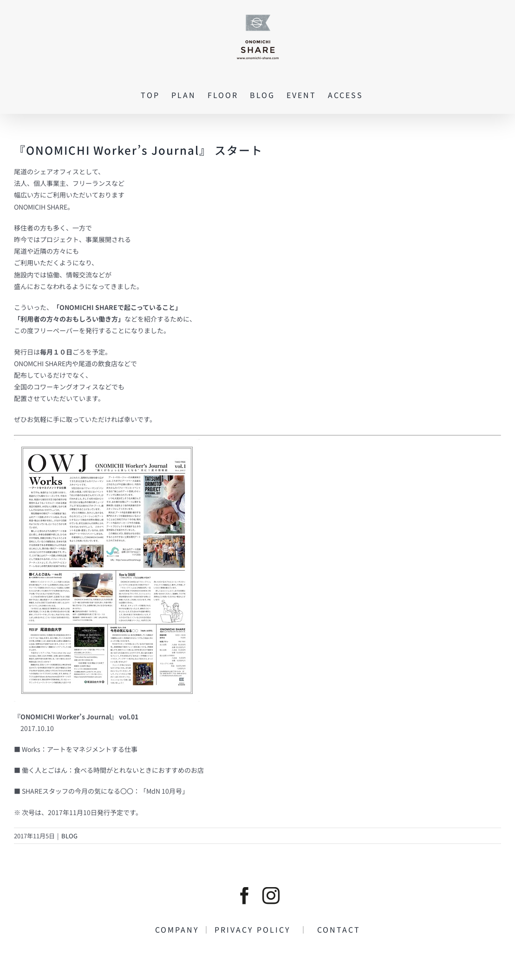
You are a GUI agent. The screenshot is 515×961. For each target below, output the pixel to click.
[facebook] (244, 895)
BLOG (69, 835)
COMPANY (178, 929)
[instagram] (271, 895)
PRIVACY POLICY (257, 929)
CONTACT (334, 929)
